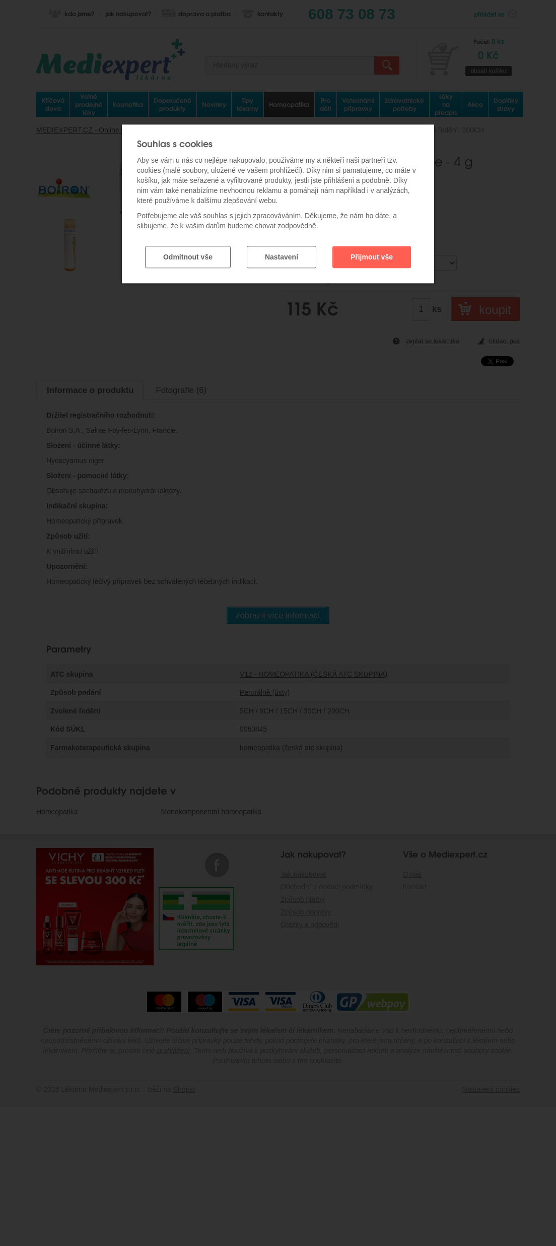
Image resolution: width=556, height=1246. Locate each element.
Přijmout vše (372, 255)
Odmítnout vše (188, 255)
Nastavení (281, 255)
